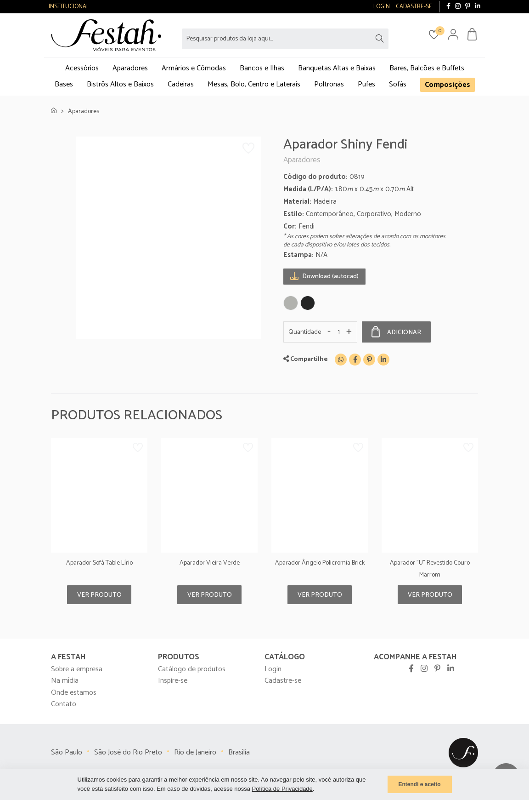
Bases (64, 84)
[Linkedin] (383, 360)
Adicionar (396, 332)
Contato (63, 704)
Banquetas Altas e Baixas (337, 68)
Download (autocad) (324, 276)
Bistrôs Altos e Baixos (120, 84)
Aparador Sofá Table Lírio (99, 563)
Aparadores (130, 68)
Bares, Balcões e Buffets (426, 68)
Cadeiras (181, 84)
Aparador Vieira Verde (210, 563)
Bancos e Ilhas (262, 68)
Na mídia (65, 680)
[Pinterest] (369, 360)
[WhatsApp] (341, 360)
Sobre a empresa (76, 669)
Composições (447, 85)
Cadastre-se (282, 680)
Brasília (239, 752)
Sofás (397, 84)
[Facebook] (355, 360)
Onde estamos (73, 692)
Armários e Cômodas (194, 68)
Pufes (366, 84)
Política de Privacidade (282, 788)
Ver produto (99, 595)
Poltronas (329, 84)
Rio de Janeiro (195, 752)
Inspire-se (172, 680)
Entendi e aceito (419, 784)
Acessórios (82, 68)
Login (272, 669)
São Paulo (66, 752)
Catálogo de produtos (191, 669)
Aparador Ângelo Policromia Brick (320, 563)
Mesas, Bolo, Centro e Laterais (254, 84)
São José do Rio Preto (128, 752)
